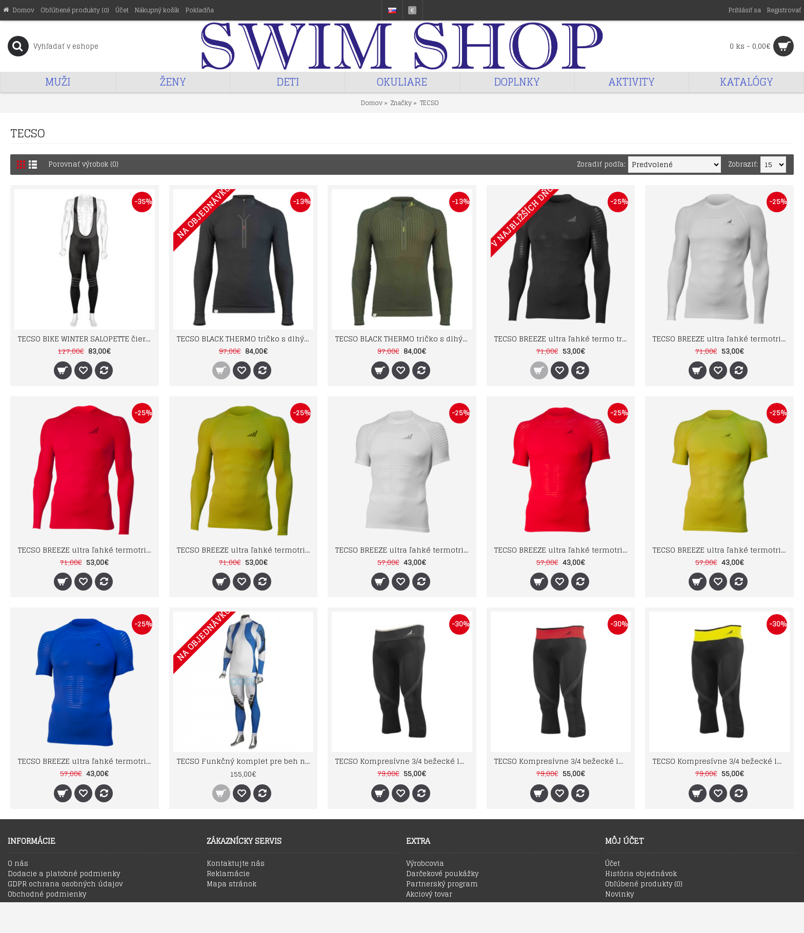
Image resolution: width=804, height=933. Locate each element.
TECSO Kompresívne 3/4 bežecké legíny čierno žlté (721, 761)
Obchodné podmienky (47, 894)
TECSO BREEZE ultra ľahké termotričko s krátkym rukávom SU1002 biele (403, 549)
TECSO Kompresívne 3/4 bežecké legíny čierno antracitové (403, 761)
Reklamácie (228, 874)
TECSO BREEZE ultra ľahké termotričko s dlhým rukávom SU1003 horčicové (245, 549)
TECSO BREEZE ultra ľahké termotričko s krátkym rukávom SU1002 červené (562, 549)
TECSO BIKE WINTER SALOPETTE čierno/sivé (86, 338)
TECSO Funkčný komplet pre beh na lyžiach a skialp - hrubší (245, 761)
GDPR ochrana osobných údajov (65, 884)
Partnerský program (442, 884)
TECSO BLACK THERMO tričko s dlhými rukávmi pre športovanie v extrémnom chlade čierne (245, 338)
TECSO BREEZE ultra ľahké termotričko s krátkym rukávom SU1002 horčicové (721, 549)
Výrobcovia (425, 863)
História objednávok (641, 874)
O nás (18, 863)
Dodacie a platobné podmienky (64, 874)
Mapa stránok (231, 884)
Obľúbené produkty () (643, 884)
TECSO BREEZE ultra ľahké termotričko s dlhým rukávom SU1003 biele (721, 338)
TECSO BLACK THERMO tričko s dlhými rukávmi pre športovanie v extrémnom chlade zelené (403, 338)
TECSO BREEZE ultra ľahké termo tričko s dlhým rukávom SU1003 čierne (562, 338)
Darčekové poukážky (442, 874)
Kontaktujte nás (236, 863)
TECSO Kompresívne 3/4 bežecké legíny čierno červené (562, 761)
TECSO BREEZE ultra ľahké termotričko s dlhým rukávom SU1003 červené (86, 549)
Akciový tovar (429, 894)
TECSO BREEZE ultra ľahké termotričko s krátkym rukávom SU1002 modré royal (86, 761)
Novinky (619, 894)
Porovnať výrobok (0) (83, 164)
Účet (612, 863)
